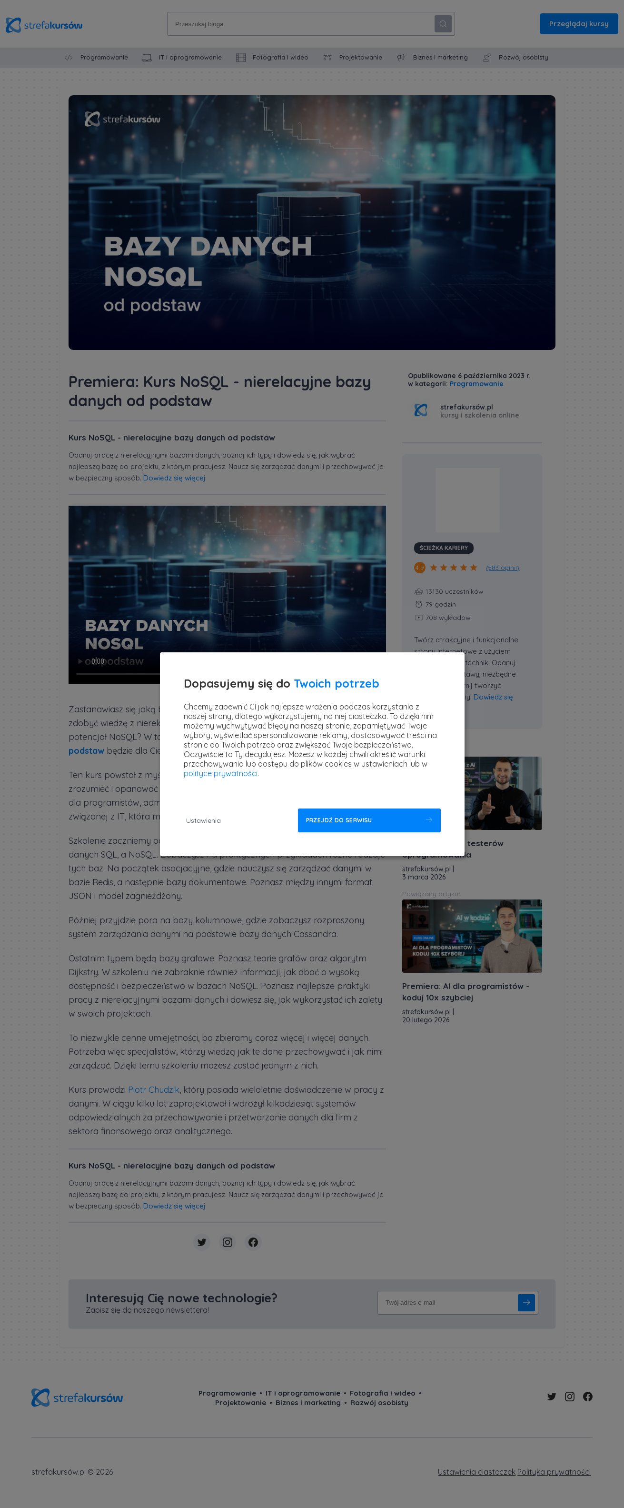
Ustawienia (203, 820)
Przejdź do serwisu (339, 820)
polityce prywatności (221, 773)
